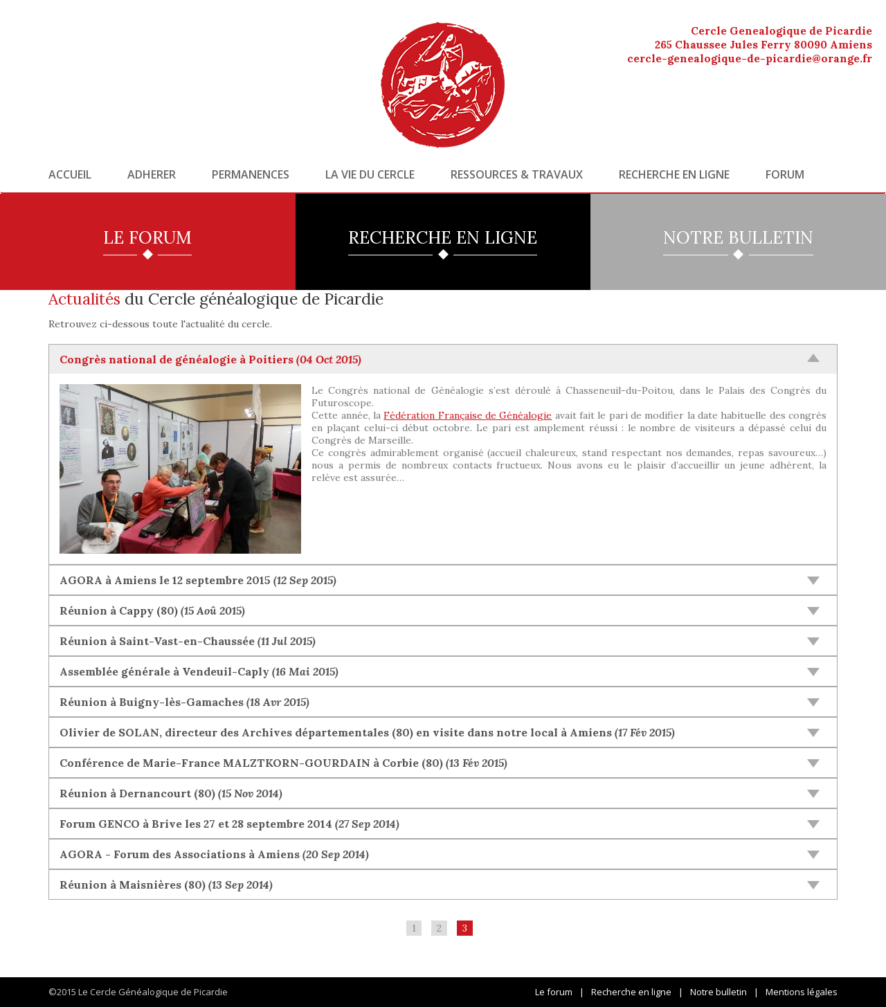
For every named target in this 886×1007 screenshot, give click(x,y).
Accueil (69, 174)
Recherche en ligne (674, 174)
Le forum (553, 992)
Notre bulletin (718, 992)
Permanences (250, 174)
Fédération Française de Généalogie (467, 415)
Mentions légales (802, 992)
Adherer (151, 174)
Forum (785, 174)
